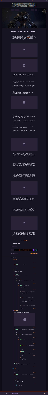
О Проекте (7, 393)
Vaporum (28, 37)
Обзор (16, 246)
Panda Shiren (15, 310)
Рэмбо (22, 357)
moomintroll (15, 259)
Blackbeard (15, 269)
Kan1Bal (17, 264)
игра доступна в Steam (27, 240)
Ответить (34, 267)
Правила (4, 393)
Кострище (23, 0)
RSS (11, 393)
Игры (14, 246)
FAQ (9, 393)
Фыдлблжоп (23, 345)
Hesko (15, 368)
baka (22, 297)
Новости (20, 0)
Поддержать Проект (15, 393)
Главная (15, 0)
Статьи (17, 0)
